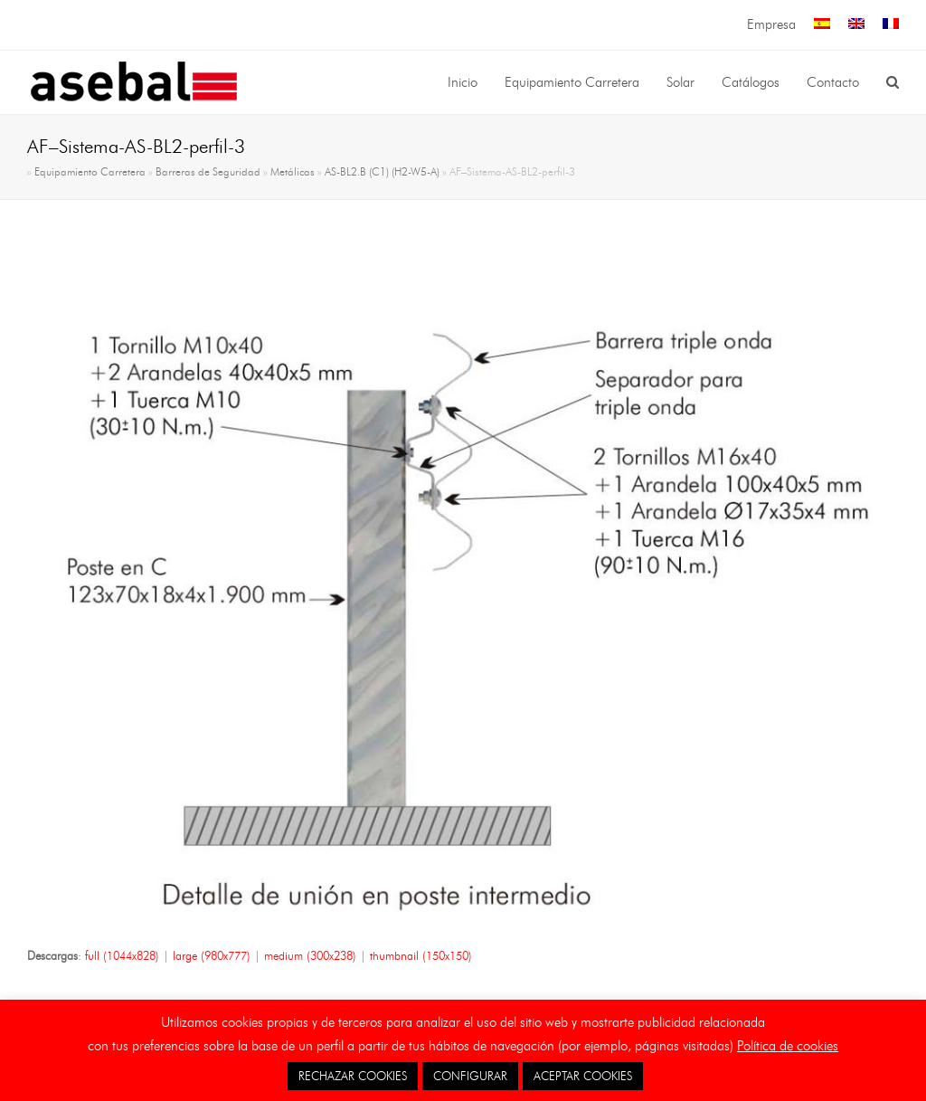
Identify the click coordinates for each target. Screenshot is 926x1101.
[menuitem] (822, 25)
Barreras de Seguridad (208, 172)
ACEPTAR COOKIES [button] (583, 1075)
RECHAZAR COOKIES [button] (352, 1075)
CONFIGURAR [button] (470, 1075)
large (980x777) (211, 955)
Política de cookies (787, 1046)
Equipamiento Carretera (90, 172)
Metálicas (292, 172)
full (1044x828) (122, 955)
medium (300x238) (310, 955)
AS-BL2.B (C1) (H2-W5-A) (382, 172)
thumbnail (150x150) (421, 955)
